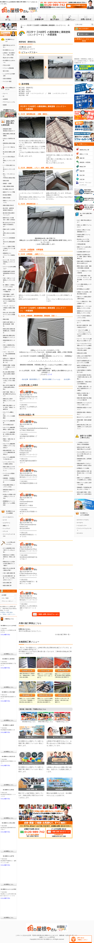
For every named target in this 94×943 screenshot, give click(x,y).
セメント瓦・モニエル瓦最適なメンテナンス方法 (9, 261)
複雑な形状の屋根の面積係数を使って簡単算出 (9, 330)
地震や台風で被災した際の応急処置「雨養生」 (9, 324)
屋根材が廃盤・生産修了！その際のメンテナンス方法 (9, 367)
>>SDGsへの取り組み (6, 612)
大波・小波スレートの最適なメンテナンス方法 (9, 280)
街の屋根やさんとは (8, 50)
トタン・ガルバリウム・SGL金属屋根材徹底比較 (9, 353)
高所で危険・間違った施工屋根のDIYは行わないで (9, 394)
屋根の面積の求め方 (8, 205)
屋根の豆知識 (6, 197)
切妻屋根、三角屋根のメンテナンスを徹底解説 (9, 480)
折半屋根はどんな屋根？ (83, 289)
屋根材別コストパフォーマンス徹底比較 (9, 255)
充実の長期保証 (7, 78)
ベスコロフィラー (82, 525)
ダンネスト (80, 533)
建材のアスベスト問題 (9, 192)
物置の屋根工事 (7, 585)
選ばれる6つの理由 (8, 57)
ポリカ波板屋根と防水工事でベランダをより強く (9, 550)
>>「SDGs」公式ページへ (7, 614)
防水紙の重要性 (7, 195)
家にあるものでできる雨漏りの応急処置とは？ (9, 224)
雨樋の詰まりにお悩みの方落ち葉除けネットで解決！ (9, 563)
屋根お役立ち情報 (82, 353)
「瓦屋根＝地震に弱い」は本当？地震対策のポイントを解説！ (84, 388)
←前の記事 (24, 379)
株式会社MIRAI (25, 528)
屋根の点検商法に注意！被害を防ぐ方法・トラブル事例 (84, 473)
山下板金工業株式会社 (27, 430)
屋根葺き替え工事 (84, 149)
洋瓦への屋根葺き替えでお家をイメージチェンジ (9, 347)
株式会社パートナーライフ (28, 454)
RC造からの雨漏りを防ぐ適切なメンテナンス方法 (9, 496)
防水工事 (82, 175)
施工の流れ (6, 71)
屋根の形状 (6, 180)
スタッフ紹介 (5, 598)
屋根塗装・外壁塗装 (85, 162)
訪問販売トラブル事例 (83, 468)
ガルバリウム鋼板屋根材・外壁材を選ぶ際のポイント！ (9, 434)
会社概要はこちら (8, 654)
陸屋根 (5, 105)
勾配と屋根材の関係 (8, 186)
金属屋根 (5, 99)
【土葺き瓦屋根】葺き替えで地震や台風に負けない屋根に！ (84, 377)
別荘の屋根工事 (7, 582)
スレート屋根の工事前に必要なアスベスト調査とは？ (9, 248)
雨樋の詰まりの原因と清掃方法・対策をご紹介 (9, 556)
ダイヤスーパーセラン (83, 520)
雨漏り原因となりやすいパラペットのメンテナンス (9, 468)
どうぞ (49, 374)
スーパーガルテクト (8, 517)
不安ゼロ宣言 (6, 65)
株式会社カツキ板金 (26, 505)
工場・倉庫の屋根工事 (9, 573)
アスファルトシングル (9, 102)
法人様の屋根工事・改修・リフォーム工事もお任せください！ (9, 577)
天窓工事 (82, 179)
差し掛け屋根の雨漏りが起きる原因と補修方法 (9, 373)
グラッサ (5, 531)
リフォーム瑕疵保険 (8, 68)
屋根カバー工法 (84, 154)
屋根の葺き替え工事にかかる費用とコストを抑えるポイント (84, 426)
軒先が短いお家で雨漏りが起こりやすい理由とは (9, 380)
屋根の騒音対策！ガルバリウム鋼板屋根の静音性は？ (9, 452)
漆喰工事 (82, 158)
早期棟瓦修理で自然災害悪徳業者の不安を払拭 (9, 273)
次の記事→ (67, 379)
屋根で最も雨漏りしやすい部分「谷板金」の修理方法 (9, 407)
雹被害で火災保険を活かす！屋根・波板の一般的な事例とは (84, 256)
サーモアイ (80, 522)
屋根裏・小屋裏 (7, 183)
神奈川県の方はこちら (45, 721)
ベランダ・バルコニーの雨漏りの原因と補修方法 (9, 307)
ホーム (23, 25)
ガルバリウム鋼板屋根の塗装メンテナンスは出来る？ (9, 445)
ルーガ (5, 520)
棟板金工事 (83, 166)
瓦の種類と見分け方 (8, 189)
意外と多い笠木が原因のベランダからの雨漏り (9, 314)
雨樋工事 (82, 171)
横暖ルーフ (6, 525)
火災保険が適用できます (83, 251)
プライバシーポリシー (7, 601)
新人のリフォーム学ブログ (84, 417)
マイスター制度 (7, 81)
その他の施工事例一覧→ (63, 634)
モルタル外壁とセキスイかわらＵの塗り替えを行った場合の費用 (84, 454)
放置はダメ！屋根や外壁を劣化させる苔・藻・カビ (9, 360)
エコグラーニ (6, 522)
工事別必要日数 (81, 244)
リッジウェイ (6, 528)
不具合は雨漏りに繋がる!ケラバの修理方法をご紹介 (9, 301)
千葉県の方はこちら (62, 721)
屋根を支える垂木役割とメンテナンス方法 (9, 400)
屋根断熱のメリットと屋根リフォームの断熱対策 (9, 503)
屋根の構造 (6, 319)
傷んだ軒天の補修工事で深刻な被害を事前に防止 (9, 387)
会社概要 (4, 595)
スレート (5, 93)
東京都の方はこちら (29, 721)
